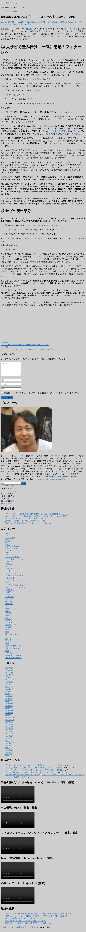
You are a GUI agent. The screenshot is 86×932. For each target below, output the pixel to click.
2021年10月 (9, 697)
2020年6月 (9, 732)
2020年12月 (9, 720)
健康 (7, 618)
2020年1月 (9, 744)
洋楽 (7, 635)
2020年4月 (9, 736)
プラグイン (9, 592)
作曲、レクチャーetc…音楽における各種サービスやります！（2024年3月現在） (37, 519)
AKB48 (8, 543)
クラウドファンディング (15, 562)
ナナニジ (9, 585)
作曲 (15, 24)
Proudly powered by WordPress (12, 930)
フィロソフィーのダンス (15, 590)
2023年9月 (9, 673)
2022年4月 (9, 690)
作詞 (7, 613)
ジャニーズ (9, 571)
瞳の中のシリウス (12, 637)
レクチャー (9, 599)
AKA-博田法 (10, 540)
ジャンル (9, 573)
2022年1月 (9, 692)
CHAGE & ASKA (66, 22)
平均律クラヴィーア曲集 (21, 186)
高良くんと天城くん (13, 658)
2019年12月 (9, 746)
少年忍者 (9, 625)
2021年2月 (9, 715)
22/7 (7, 538)
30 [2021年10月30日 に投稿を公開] (13, 504)
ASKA (55, 22)
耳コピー (9, 644)
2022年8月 (9, 685)
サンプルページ (11, 12)
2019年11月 (9, 748)
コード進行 (9, 564)
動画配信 (9, 623)
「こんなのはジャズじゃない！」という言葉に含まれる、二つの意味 (33, 768)
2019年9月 (9, 753)
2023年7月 (9, 678)
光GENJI (8, 620)
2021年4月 (9, 711)
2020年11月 (9, 722)
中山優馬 (9, 602)
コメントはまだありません (42, 22)
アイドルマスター (12, 559)
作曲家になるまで (12, 611)
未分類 (8, 630)
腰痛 (7, 646)
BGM (7, 547)
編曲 (7, 639)
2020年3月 (9, 739)
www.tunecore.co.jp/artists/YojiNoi (50, 481)
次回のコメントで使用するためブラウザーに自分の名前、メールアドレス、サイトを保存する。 (42, 395)
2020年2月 (9, 741)
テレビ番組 (9, 581)
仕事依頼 (9, 606)
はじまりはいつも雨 (48, 126)
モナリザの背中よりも (62, 131)
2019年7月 (9, 758)
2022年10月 (9, 682)
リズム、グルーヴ (12, 597)
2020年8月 (9, 727)
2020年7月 (9, 729)
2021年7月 (9, 704)
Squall (7, 555)
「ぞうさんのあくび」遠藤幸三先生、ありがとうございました (30, 773)
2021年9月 (9, 699)
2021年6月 (9, 706)
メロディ (8, 24)
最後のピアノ (10, 627)
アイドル (9, 557)
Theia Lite (35, 930)
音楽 (20, 24)
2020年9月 (9, 725)
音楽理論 (27, 24)
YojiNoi (4, 22)
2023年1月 (9, 680)
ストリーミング (11, 576)
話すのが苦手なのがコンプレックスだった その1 (25, 524)
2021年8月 (9, 701)
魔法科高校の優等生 (13, 660)
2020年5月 (9, 734)
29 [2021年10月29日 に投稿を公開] (11, 504)
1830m (7, 536)
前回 (6, 28)
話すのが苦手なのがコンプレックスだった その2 (25, 521)
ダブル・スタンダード (14, 578)
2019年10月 (9, 751)
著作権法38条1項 (12, 651)
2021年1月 (9, 718)
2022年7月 (9, 687)
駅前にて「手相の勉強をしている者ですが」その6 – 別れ (28, 526)
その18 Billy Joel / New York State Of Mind (22, 777)
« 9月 (3, 506)
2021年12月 (9, 694)
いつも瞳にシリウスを (10, 3)
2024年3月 (9, 671)
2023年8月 (9, 675)
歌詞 (7, 632)
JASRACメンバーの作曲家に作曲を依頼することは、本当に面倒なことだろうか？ (38, 516)
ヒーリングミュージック (15, 588)
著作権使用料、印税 (13, 649)
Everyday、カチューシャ (15, 551)
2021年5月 (9, 708)
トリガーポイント (12, 583)
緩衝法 (8, 642)
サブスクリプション (13, 569)
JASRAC (8, 553)
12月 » (8, 506)
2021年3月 (9, 713)
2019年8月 (9, 755)
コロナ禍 (9, 566)
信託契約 (9, 616)
